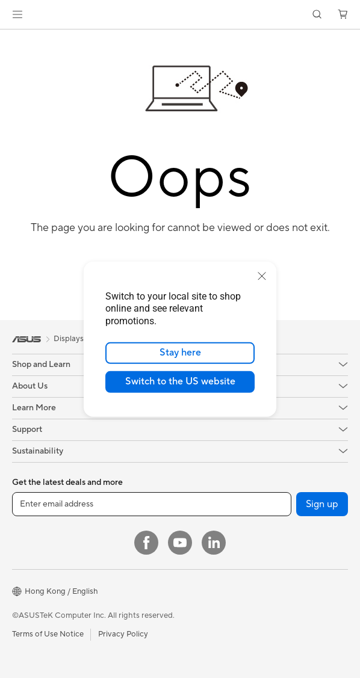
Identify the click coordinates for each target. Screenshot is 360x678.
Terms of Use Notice (48, 634)
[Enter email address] (151, 504)
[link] (180, 14)
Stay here (180, 353)
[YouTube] (180, 543)
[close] (262, 275)
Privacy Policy (123, 634)
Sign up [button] (322, 504)
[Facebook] (146, 543)
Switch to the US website (180, 381)
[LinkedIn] (214, 543)
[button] (17, 14)
